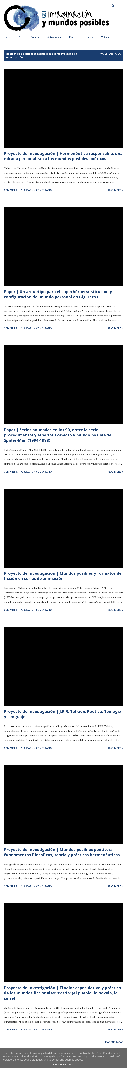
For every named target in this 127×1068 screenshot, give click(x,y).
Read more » (115, 190)
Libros (89, 37)
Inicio (7, 37)
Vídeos (105, 37)
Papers (73, 37)
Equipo (35, 37)
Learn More (59, 1064)
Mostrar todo (110, 54)
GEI (20, 37)
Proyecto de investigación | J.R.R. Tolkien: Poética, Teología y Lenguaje (62, 714)
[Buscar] (113, 6)
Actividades (54, 37)
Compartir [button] (11, 190)
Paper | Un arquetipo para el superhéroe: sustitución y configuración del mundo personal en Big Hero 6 (58, 294)
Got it (72, 1064)
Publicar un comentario (36, 190)
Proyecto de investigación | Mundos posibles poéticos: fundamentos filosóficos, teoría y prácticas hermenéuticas (62, 852)
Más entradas (114, 1042)
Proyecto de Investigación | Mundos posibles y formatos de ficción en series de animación (63, 575)
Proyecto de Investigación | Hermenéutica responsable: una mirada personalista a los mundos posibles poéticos (63, 156)
